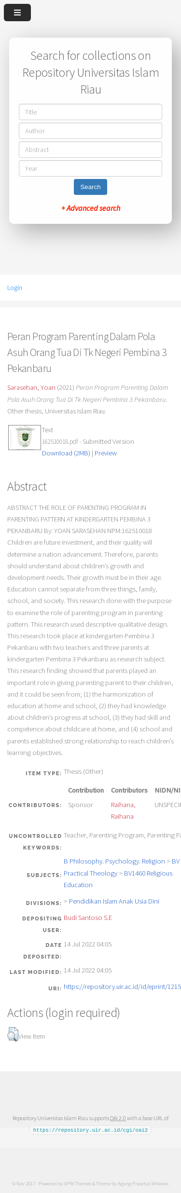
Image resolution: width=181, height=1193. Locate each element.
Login (14, 287)
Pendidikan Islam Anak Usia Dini (114, 901)
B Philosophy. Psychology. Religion (114, 861)
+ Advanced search (90, 208)
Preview (106, 453)
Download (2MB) (66, 453)
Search (90, 187)
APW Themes (77, 1182)
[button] (12, 1034)
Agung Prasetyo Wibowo (143, 1182)
